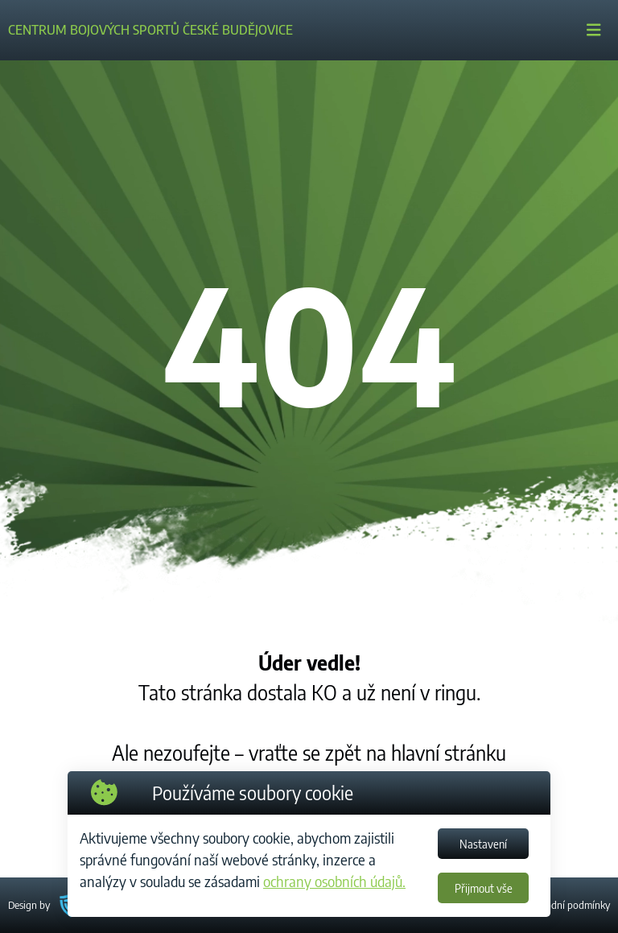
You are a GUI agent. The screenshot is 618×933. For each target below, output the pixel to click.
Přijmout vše (484, 888)
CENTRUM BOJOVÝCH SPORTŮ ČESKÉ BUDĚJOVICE (150, 30)
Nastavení (483, 844)
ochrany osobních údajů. (334, 881)
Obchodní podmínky (566, 904)
